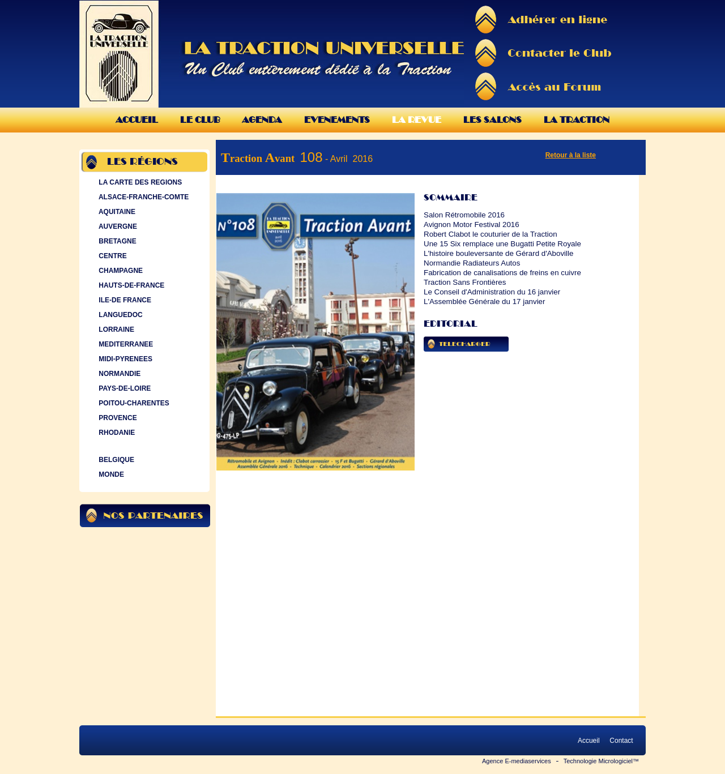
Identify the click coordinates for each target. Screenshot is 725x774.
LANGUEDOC (119, 315)
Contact (621, 741)
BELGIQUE (115, 460)
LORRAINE (115, 329)
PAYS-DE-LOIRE (123, 388)
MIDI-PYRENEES (124, 359)
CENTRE (111, 256)
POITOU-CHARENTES (132, 403)
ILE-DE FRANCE (123, 300)
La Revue (416, 119)
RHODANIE (115, 433)
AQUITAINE (115, 212)
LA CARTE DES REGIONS (139, 182)
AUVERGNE (116, 226)
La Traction (576, 119)
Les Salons (492, 119)
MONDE (110, 474)
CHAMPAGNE (119, 271)
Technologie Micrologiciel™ (601, 761)
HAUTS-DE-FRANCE (130, 285)
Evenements (337, 119)
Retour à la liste (570, 155)
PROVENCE (116, 418)
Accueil (136, 119)
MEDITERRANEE (124, 344)
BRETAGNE (116, 241)
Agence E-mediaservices (516, 761)
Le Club (200, 119)
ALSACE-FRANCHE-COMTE (142, 197)
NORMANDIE (118, 374)
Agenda (262, 119)
